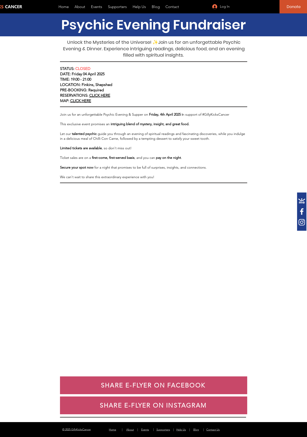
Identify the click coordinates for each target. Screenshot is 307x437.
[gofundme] (301, 201)
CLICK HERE (99, 95)
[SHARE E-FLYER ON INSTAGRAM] (153, 405)
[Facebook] (301, 211)
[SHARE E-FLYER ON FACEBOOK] (153, 385)
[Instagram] (301, 222)
